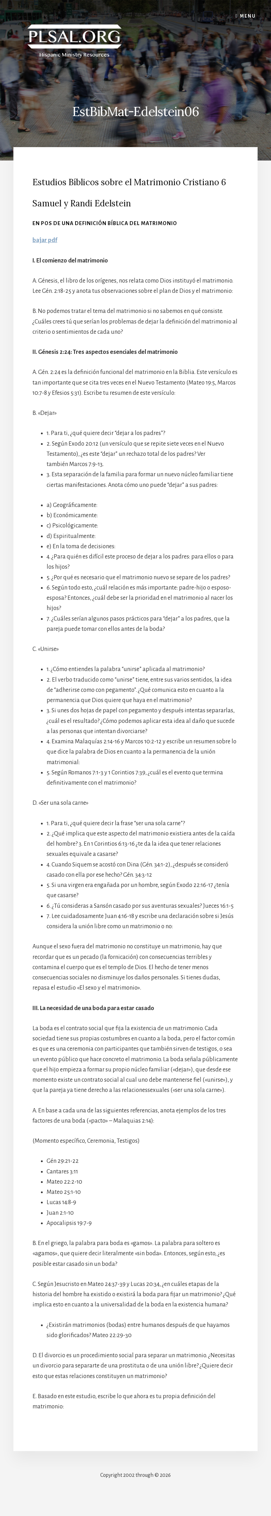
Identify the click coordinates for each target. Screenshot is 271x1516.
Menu (248, 16)
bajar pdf (44, 240)
